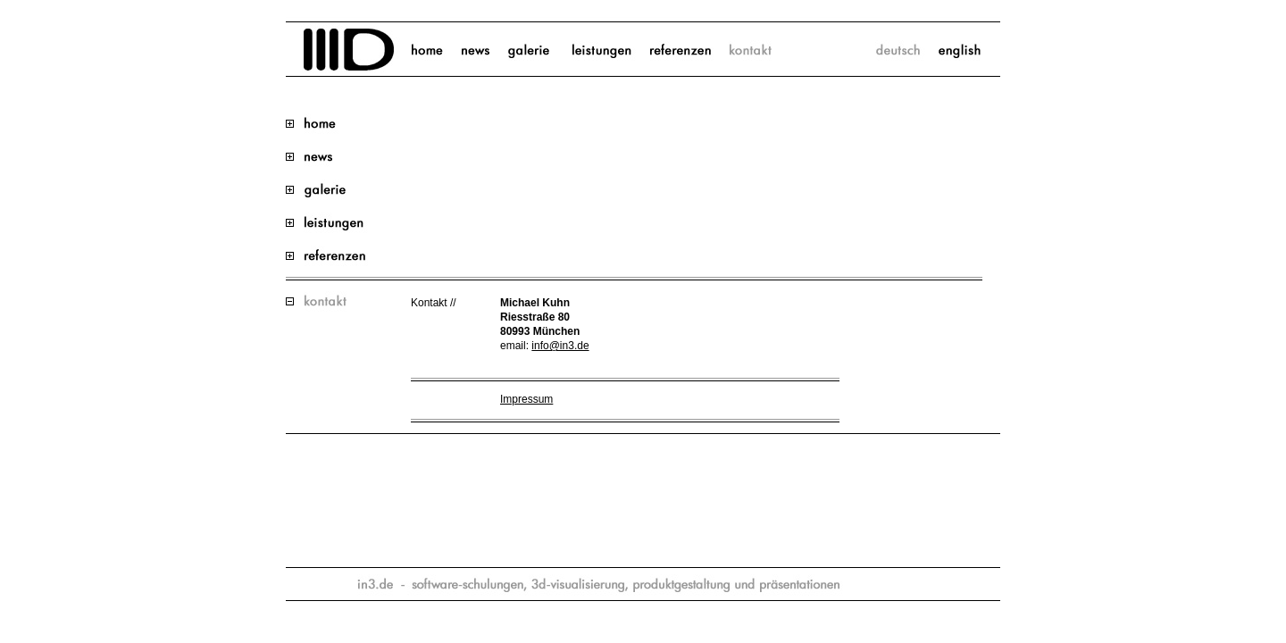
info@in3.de (560, 345)
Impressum (526, 399)
